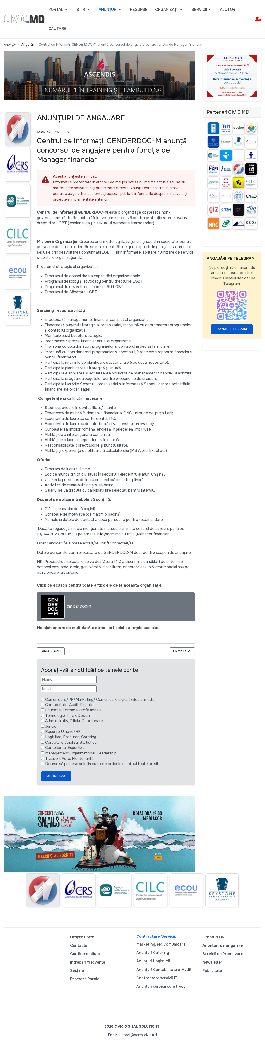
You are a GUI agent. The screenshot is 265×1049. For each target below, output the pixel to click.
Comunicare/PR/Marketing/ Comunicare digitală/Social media (100, 699)
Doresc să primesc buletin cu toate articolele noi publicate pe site (103, 763)
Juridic (50, 726)
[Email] (69, 688)
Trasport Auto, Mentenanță (69, 758)
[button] (59, 9)
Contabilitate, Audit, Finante (69, 704)
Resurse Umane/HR (63, 731)
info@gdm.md (109, 534)
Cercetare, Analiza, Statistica (71, 742)
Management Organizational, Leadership (81, 753)
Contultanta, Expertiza (65, 747)
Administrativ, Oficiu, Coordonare (74, 720)
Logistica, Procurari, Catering (70, 736)
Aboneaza (56, 776)
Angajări (44, 132)
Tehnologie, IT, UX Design (67, 715)
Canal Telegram (232, 329)
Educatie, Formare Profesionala (73, 710)
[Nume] (69, 679)
